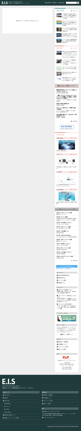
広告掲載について (62, 344)
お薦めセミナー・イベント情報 (11, 417)
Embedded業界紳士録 (63, 275)
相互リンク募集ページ (67, 334)
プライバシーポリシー (49, 417)
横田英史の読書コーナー (9, 415)
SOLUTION (48, 2)
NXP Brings (7, 403)
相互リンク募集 (61, 349)
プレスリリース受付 (62, 346)
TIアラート (7, 406)
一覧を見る (74, 10)
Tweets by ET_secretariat (63, 268)
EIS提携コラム (61, 282)
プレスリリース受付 (47, 400)
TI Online (6, 409)
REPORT (54, 2)
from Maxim (7, 412)
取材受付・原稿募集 (62, 341)
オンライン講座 (61, 280)
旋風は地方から (61, 277)
